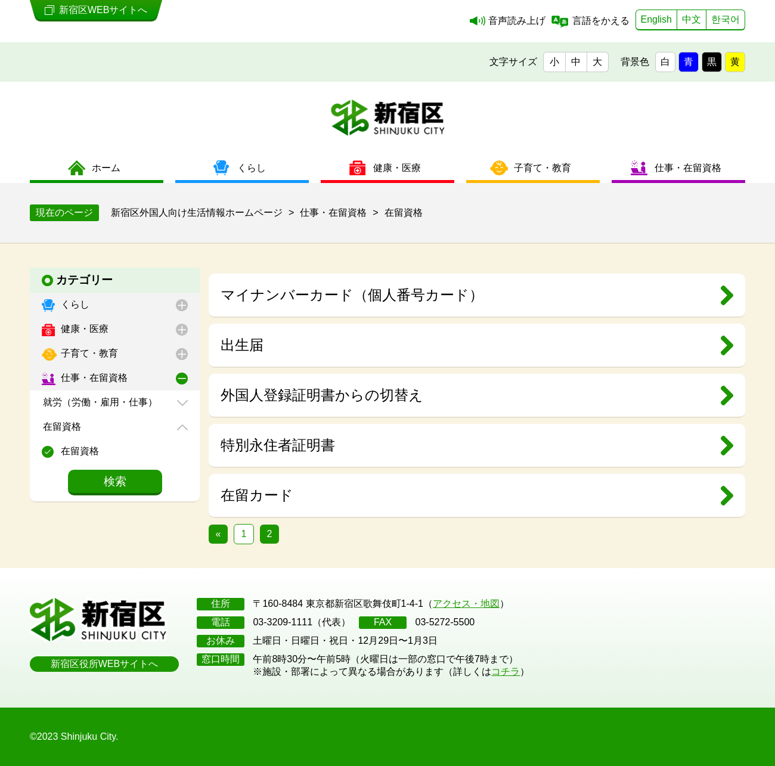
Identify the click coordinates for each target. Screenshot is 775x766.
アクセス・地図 (466, 603)
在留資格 (61, 426)
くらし (73, 304)
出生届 (242, 345)
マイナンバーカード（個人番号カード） (352, 295)
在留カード (257, 495)
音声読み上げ (516, 20)
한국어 (725, 19)
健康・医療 (83, 329)
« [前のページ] (218, 534)
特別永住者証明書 (278, 445)
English (656, 19)
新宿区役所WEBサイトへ (104, 664)
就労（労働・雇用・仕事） (99, 402)
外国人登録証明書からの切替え (322, 395)
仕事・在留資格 (93, 378)
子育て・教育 (88, 353)
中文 (691, 19)
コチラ (505, 671)
